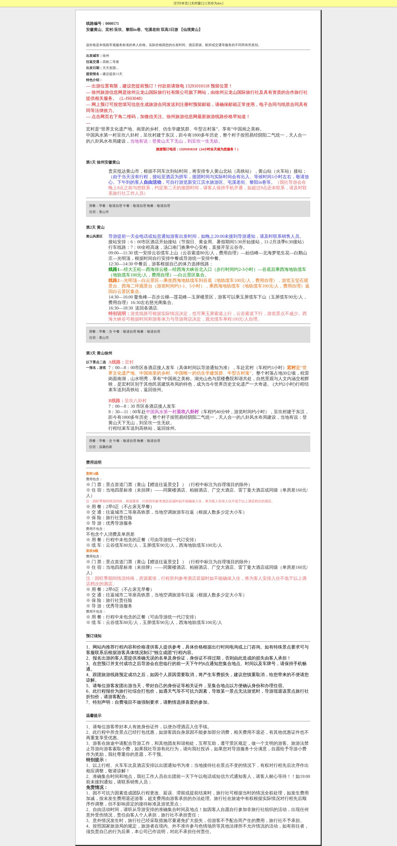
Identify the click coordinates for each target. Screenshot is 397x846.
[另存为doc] (214, 3)
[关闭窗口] (197, 3)
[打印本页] (181, 3)
